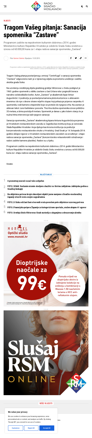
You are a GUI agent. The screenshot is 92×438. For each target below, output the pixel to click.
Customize (15, 428)
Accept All (46, 428)
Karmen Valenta (19, 58)
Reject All (31, 428)
